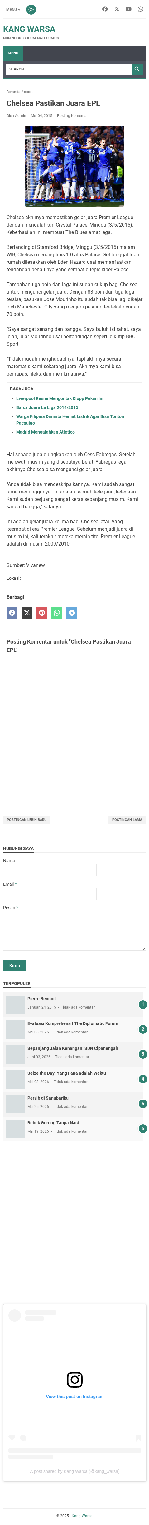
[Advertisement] (74, 1222)
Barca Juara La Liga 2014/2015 (47, 407)
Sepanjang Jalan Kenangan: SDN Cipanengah (72, 1048)
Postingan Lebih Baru (26, 820)
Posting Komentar (72, 116)
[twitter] (27, 613)
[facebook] (12, 613)
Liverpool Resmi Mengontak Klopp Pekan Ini (59, 398)
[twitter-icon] (117, 9)
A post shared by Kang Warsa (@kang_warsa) (75, 1471)
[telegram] (71, 613)
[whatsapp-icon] (140, 9)
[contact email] (50, 894)
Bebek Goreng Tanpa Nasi (53, 1122)
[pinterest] (41, 613)
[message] (74, 931)
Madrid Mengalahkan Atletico (45, 432)
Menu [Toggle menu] (11, 9)
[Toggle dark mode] (31, 10)
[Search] (69, 69)
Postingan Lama (127, 820)
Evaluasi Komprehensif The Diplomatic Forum (72, 1023)
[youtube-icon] (128, 9)
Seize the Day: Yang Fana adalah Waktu (66, 1073)
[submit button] (14, 965)
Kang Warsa (29, 29)
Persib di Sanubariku (48, 1097)
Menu (13, 53)
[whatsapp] (56, 613)
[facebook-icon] (105, 9)
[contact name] (50, 870)
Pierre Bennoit (41, 998)
